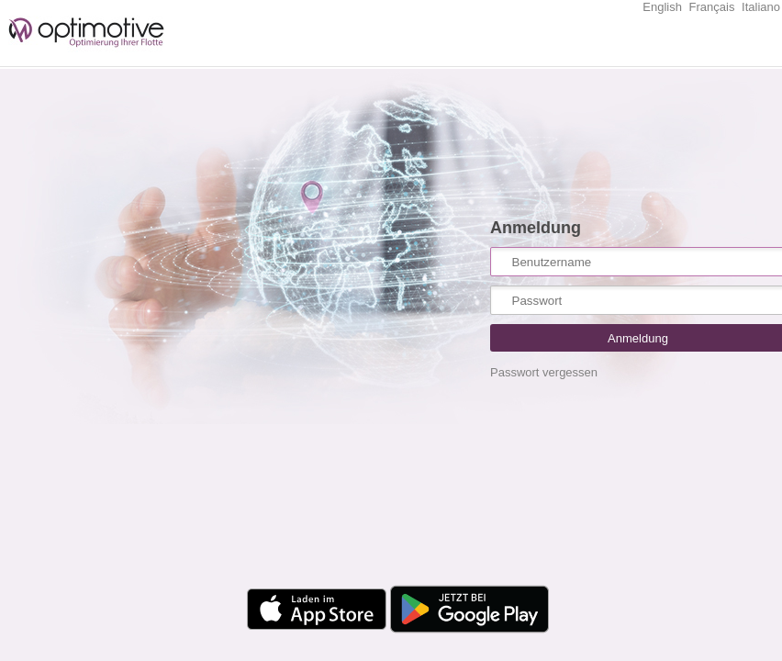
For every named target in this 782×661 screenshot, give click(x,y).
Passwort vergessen (544, 372)
